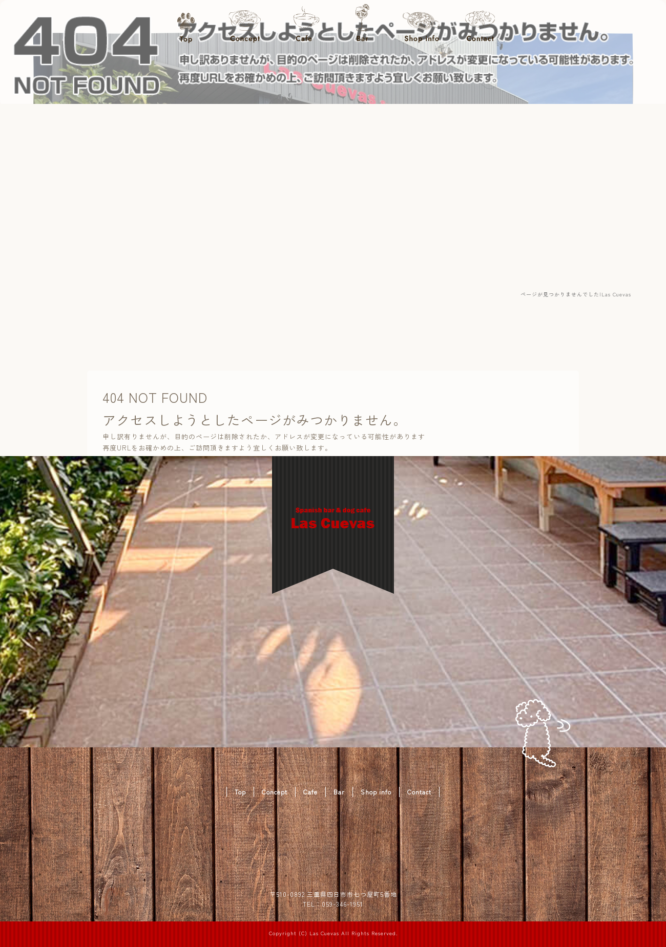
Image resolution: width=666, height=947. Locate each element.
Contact (480, 25)
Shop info (421, 25)
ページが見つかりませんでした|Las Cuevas (576, 294)
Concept (244, 25)
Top (185, 25)
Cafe (303, 25)
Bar (362, 25)
